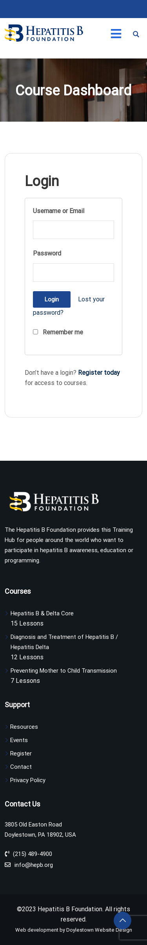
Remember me (58, 332)
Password (47, 253)
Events (19, 740)
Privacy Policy (27, 780)
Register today (99, 372)
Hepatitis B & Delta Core (42, 613)
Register (21, 753)
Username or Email (58, 211)
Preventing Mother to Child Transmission (64, 670)
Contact (21, 766)
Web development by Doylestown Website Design (73, 930)
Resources (24, 726)
